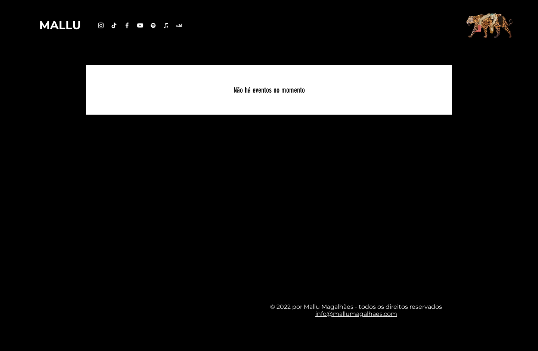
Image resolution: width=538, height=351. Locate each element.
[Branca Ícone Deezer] (179, 25)
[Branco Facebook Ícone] (127, 25)
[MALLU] (60, 25)
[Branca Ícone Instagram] (101, 25)
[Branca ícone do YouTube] (140, 25)
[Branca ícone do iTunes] (166, 25)
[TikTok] (114, 25)
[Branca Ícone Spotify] (153, 25)
